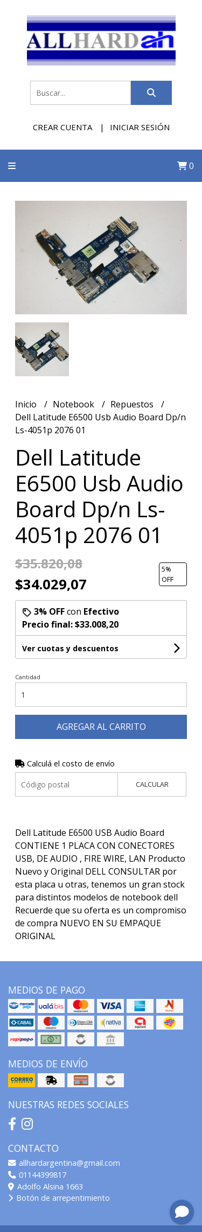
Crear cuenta (62, 127)
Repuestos (133, 404)
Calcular (152, 784)
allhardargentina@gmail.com (64, 1163)
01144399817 (37, 1175)
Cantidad (27, 677)
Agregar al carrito (101, 727)
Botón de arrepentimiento (59, 1198)
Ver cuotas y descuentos (70, 648)
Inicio (27, 404)
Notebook (74, 404)
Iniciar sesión (140, 127)
